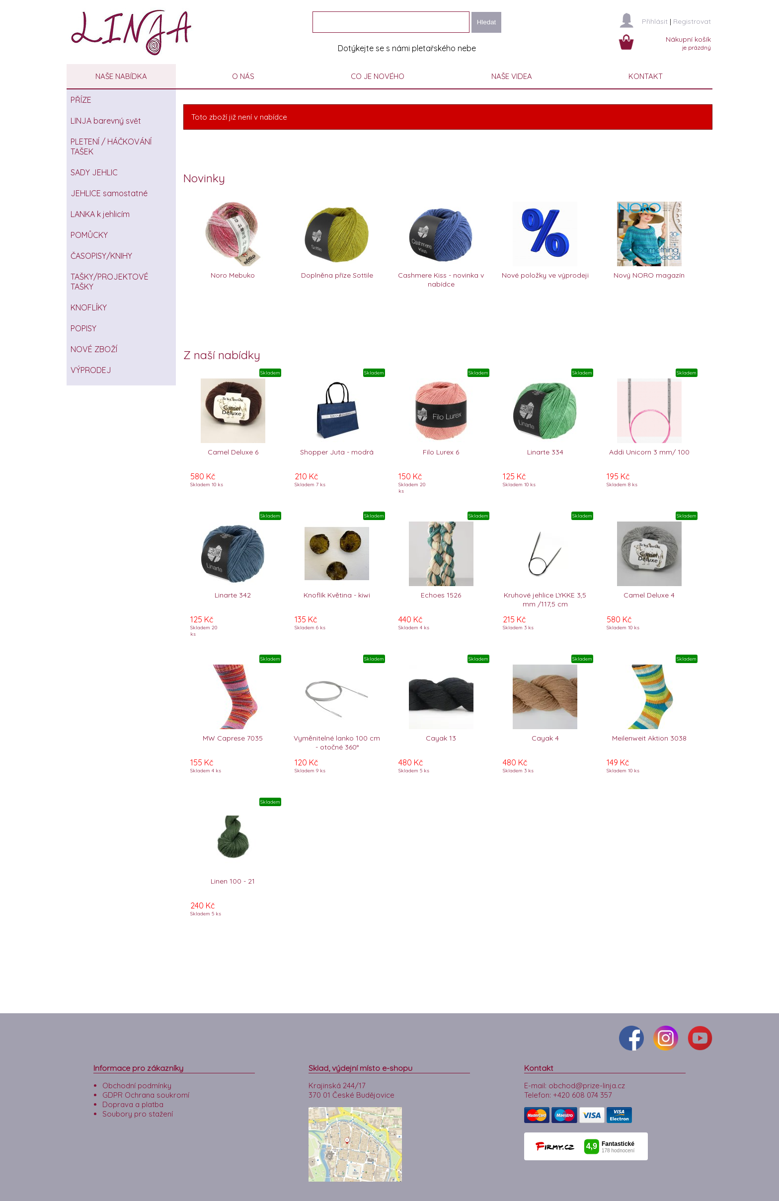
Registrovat (692, 21)
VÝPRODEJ (91, 370)
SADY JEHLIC (94, 172)
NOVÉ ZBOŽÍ (94, 349)
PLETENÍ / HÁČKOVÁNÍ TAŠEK (111, 146)
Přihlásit (655, 21)
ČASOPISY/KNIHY (101, 256)
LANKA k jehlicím (100, 214)
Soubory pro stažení (137, 1111)
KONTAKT (645, 76)
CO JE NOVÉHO (377, 76)
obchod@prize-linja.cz (586, 1083)
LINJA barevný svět (106, 121)
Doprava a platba (132, 1102)
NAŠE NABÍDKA (121, 76)
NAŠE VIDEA (511, 76)
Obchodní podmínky (136, 1083)
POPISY (83, 328)
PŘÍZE (81, 100)
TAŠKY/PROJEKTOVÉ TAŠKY (110, 282)
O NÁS (243, 76)
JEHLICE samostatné (109, 193)
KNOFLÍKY (89, 307)
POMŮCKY (89, 235)
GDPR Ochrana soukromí (145, 1092)
